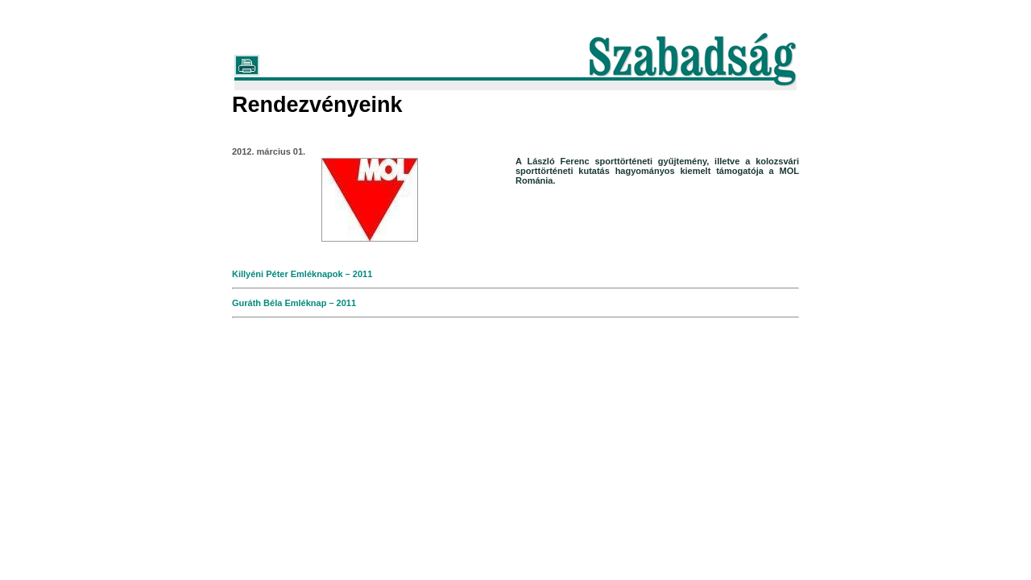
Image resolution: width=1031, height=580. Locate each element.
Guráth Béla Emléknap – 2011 (294, 303)
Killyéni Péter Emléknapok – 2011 (302, 274)
